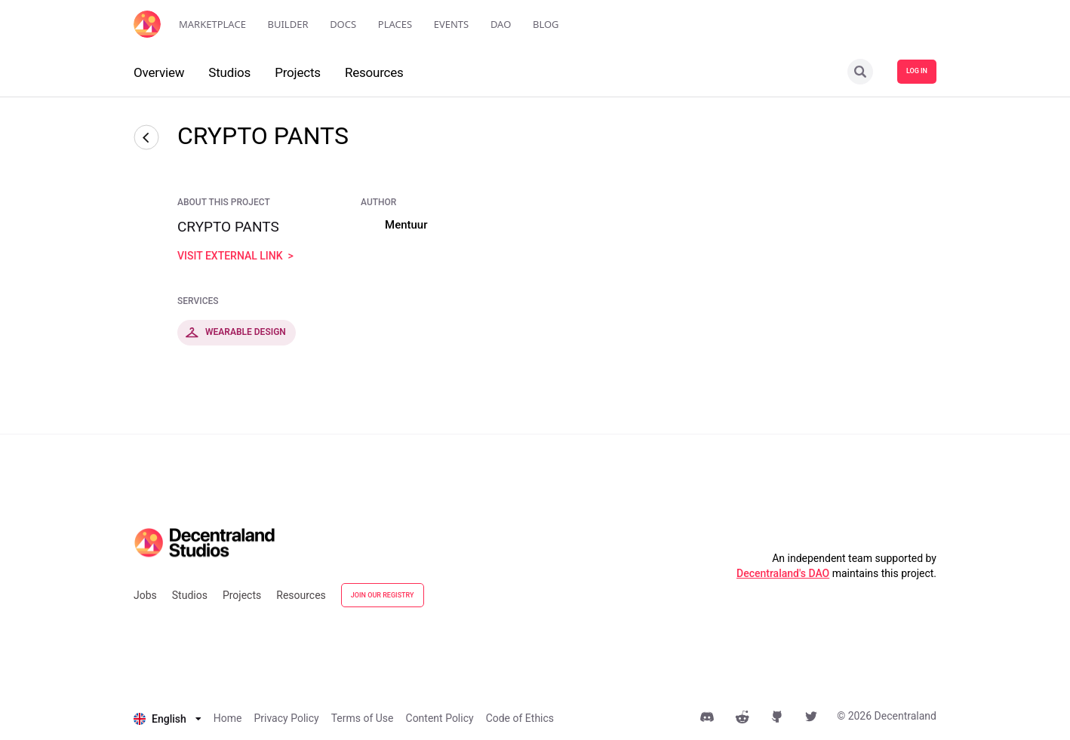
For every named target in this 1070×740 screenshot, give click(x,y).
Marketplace (212, 24)
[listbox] (167, 718)
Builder (288, 24)
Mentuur (406, 225)
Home (228, 718)
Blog (546, 24)
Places (395, 24)
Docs (343, 24)
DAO (500, 24)
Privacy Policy (286, 718)
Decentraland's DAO (782, 573)
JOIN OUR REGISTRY (382, 595)
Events (451, 24)
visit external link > (235, 256)
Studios (190, 595)
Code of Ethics (520, 718)
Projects (242, 595)
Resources (301, 595)
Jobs (145, 595)
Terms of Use (362, 718)
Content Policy (440, 718)
